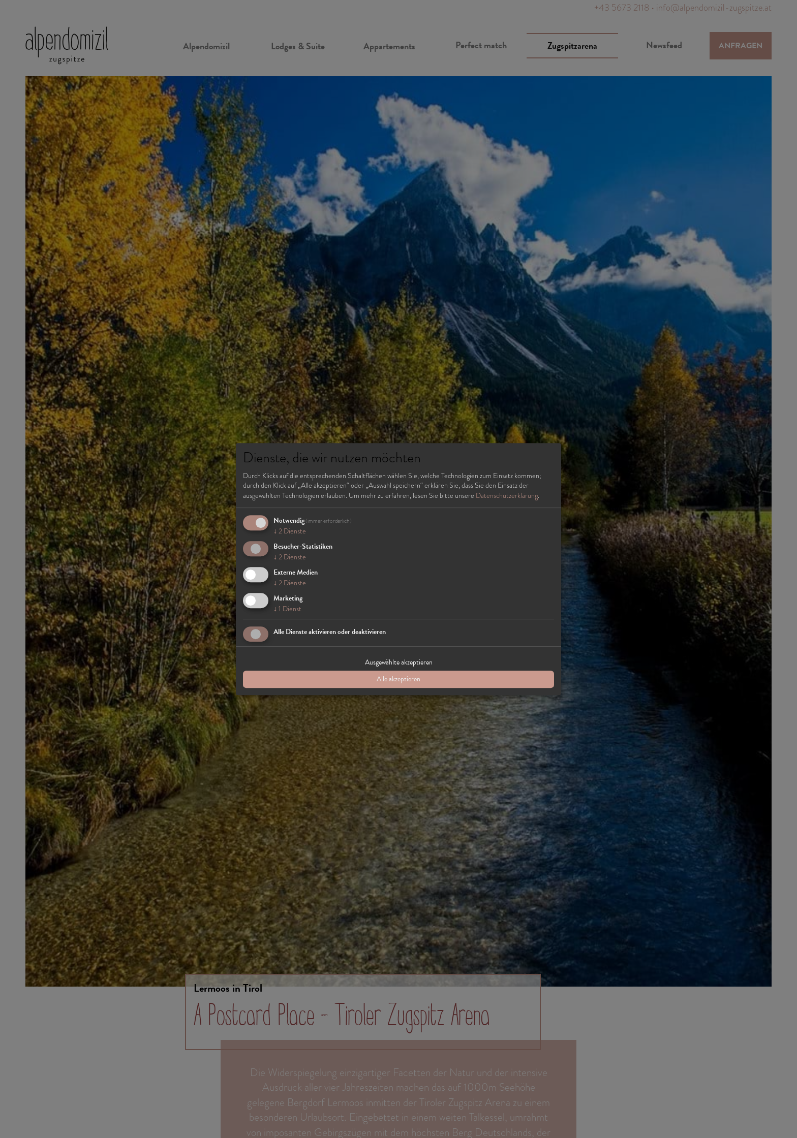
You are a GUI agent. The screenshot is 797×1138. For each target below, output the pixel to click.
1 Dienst (287, 609)
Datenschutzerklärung (507, 495)
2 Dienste (289, 531)
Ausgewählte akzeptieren (399, 662)
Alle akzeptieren (398, 679)
